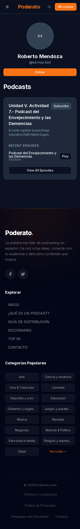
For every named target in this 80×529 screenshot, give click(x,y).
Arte (22, 377)
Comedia (58, 387)
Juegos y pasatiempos (59, 409)
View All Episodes (40, 170)
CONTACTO (16, 347)
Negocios (22, 430)
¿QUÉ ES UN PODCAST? (27, 313)
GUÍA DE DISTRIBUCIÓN (27, 322)
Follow (40, 72)
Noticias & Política (58, 430)
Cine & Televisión (22, 387)
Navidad (58, 419)
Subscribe (61, 106)
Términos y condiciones (40, 494)
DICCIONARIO (18, 330)
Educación (58, 398)
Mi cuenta (65, 7)
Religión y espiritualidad (59, 441)
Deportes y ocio (21, 398)
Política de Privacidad (40, 505)
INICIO (12, 305)
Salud (22, 451)
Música (22, 419)
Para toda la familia (22, 441)
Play (65, 156)
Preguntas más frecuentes (30, 516)
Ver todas (58, 451)
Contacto (61, 516)
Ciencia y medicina (58, 377)
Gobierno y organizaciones (23, 409)
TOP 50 (12, 339)
